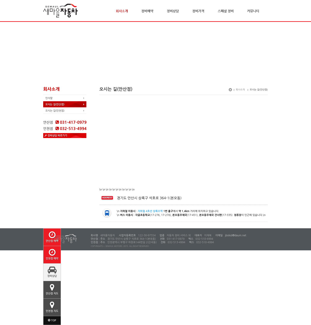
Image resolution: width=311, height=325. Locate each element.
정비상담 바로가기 (55, 135)
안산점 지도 (52, 289)
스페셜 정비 (226, 11)
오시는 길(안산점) (54, 104)
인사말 (48, 98)
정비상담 (173, 11)
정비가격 (198, 11)
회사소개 (122, 11)
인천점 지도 (52, 306)
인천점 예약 (52, 254)
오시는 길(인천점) (54, 110)
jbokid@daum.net (235, 235)
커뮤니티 (253, 11)
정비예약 (147, 11)
